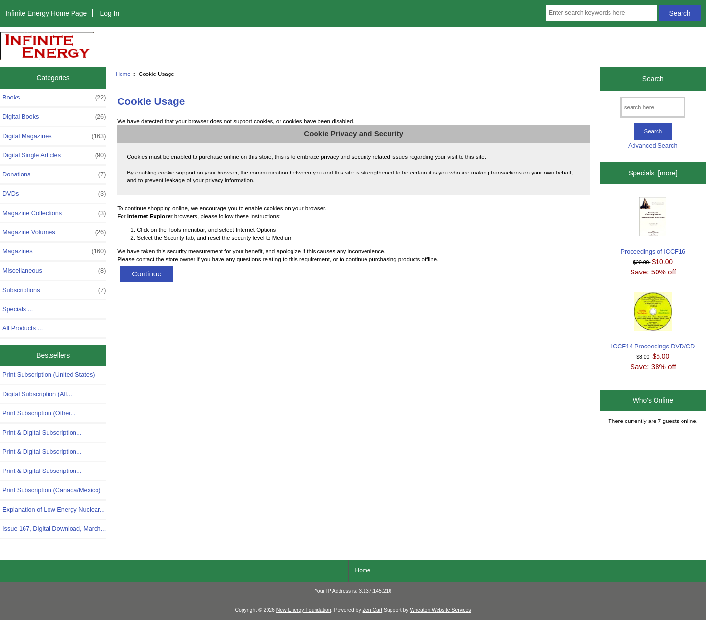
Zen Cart (373, 610)
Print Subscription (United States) (48, 374)
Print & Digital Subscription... (42, 432)
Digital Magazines (54, 136)
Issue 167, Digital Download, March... (54, 528)
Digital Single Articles (54, 155)
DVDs (54, 194)
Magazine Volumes (54, 232)
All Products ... (22, 328)
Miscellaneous (54, 270)
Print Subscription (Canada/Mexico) (51, 490)
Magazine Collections (54, 213)
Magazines (54, 251)
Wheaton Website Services (440, 610)
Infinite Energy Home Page (46, 13)
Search (653, 79)
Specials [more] (653, 173)
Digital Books (54, 117)
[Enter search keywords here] (601, 13)
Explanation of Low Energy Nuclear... (53, 509)
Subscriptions (54, 290)
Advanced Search (653, 145)
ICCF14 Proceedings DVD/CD (653, 321)
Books (54, 97)
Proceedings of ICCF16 (653, 226)
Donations (54, 174)
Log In (109, 13)
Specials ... (17, 309)
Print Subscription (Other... (39, 413)
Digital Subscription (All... (37, 393)
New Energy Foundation (303, 610)
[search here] (652, 107)
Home (123, 74)
